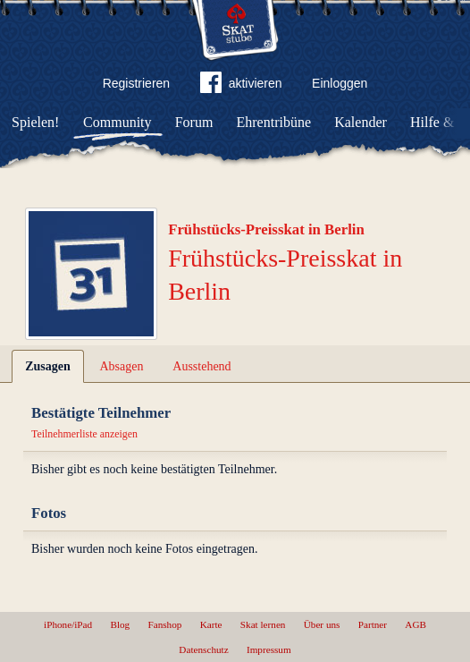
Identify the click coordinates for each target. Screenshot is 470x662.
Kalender (360, 122)
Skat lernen (263, 624)
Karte (211, 624)
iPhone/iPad (68, 624)
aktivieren (241, 86)
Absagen (122, 366)
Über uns (322, 624)
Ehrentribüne (274, 122)
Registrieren (136, 83)
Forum (194, 122)
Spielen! (35, 122)
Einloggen (339, 83)
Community (117, 122)
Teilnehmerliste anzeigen (84, 434)
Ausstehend (201, 366)
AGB (415, 624)
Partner (372, 624)
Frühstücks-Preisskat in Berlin (266, 229)
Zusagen (48, 366)
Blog (120, 624)
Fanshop (164, 624)
